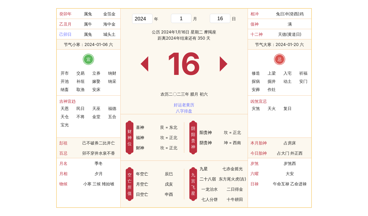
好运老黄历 (184, 104)
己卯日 (65, 34)
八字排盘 (184, 110)
